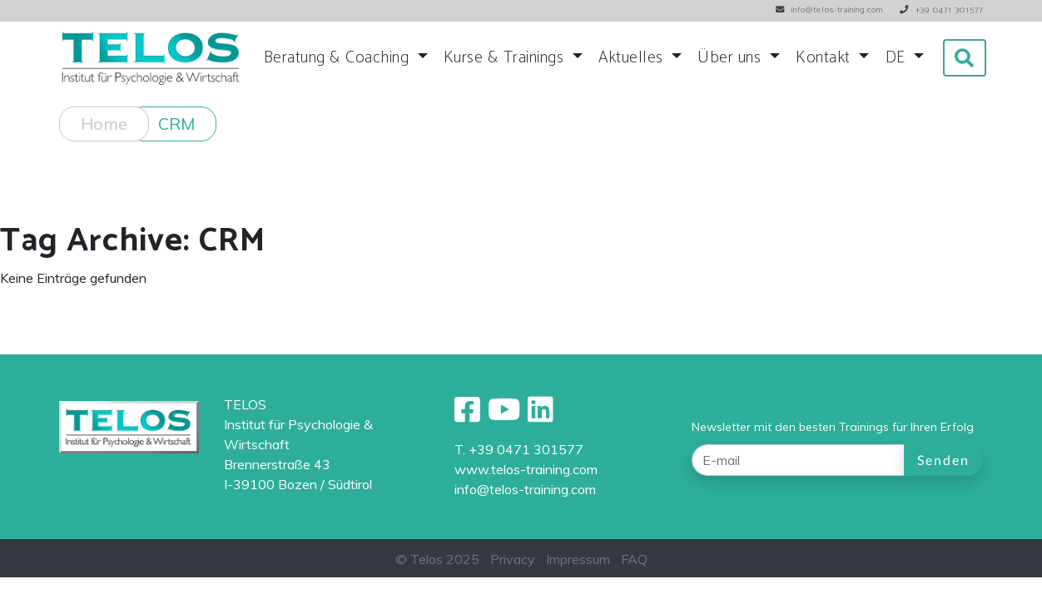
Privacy (512, 559)
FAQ (634, 559)
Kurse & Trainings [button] (506, 58)
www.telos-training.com (526, 469)
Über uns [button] (731, 58)
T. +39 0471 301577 (518, 449)
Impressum (578, 559)
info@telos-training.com (525, 489)
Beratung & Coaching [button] (339, 58)
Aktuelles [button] (632, 58)
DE (898, 58)
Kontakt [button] (825, 58)
